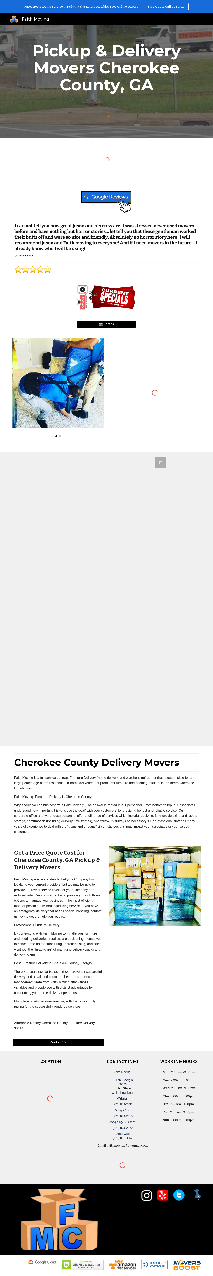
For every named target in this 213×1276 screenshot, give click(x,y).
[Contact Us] (58, 1042)
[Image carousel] (58, 387)
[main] (106, 68)
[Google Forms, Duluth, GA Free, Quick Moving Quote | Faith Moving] (106, 599)
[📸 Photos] (106, 324)
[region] (106, 6)
